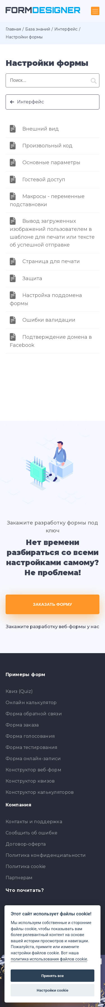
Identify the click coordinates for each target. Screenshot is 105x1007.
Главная (13, 29)
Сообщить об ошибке (31, 833)
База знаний (37, 29)
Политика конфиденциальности (46, 855)
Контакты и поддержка (34, 821)
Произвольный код (47, 146)
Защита (32, 278)
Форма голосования (30, 736)
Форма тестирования (31, 747)
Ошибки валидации (48, 320)
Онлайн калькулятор (31, 702)
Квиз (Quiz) (19, 691)
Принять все (52, 975)
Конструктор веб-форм (33, 769)
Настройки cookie (52, 990)
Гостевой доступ (43, 180)
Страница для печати (51, 261)
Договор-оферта (26, 844)
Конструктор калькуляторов (40, 792)
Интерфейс (66, 29)
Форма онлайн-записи (33, 758)
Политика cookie (26, 866)
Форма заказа (22, 725)
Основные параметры (51, 162)
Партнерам (19, 877)
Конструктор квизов (30, 781)
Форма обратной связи (34, 713)
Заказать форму (52, 604)
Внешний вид (40, 129)
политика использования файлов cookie (49, 959)
